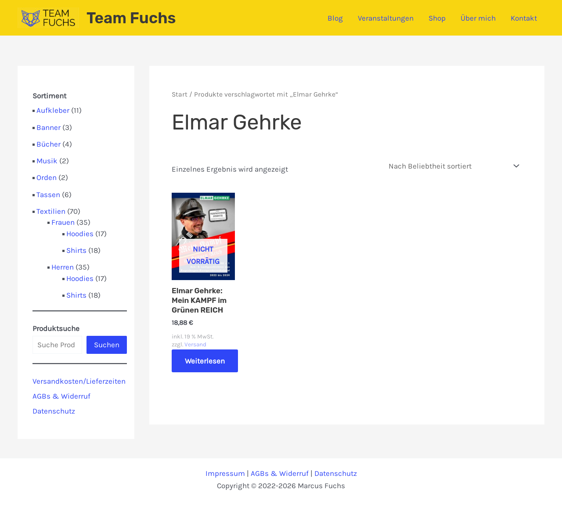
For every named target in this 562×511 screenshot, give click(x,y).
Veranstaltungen (386, 18)
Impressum (225, 473)
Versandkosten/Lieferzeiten (79, 381)
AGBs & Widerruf (61, 396)
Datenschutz (53, 411)
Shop (437, 18)
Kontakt (524, 18)
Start (179, 94)
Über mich (478, 18)
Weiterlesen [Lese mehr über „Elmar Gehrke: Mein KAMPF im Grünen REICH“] (205, 360)
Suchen (106, 344)
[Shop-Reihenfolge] (453, 166)
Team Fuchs (131, 18)
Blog (335, 18)
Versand (195, 344)
